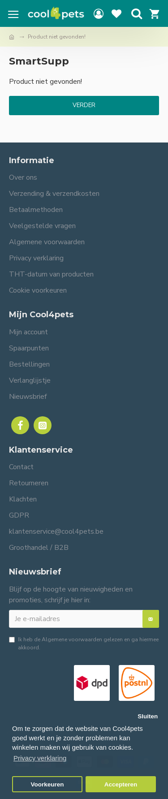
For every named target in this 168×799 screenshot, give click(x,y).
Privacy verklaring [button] (39, 758)
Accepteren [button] (121, 784)
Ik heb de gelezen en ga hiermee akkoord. (84, 643)
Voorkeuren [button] (47, 784)
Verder (84, 105)
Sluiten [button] (148, 716)
